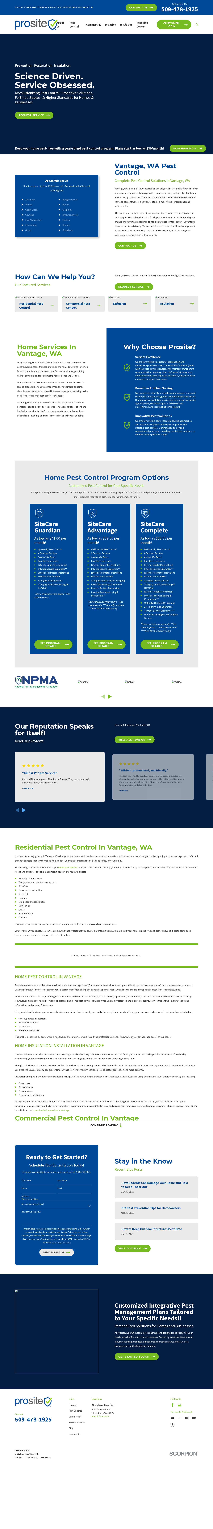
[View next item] (110, 696)
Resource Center (77, 1422)
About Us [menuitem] (60, 24)
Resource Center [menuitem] (142, 24)
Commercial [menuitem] (93, 24)
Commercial (75, 1416)
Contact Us (74, 1433)
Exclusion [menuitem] (110, 24)
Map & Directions (100, 1416)
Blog (71, 1428)
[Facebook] (172, 1405)
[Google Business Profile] (179, 1405)
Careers (72, 1404)
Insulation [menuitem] (126, 24)
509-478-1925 (179, 9)
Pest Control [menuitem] (74, 24)
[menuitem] (18, 1457)
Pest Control (75, 1410)
